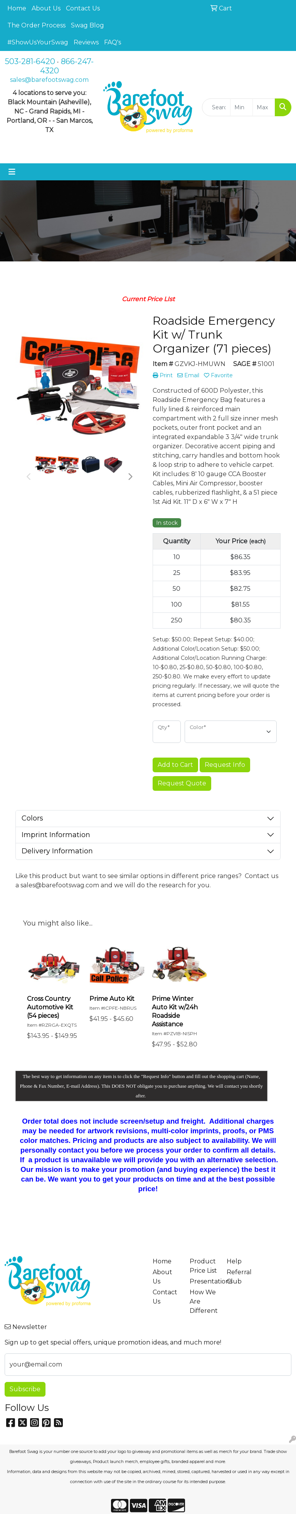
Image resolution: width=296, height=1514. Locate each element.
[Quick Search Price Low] (241, 107)
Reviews (86, 42)
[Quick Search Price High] (263, 107)
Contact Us (83, 8)
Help (234, 1261)
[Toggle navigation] (12, 171)
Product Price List (203, 1266)
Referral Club (239, 1276)
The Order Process (36, 25)
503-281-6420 (30, 61)
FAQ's (112, 42)
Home (16, 8)
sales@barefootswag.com (49, 79)
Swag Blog (87, 25)
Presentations (203, 1281)
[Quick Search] (216, 107)
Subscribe (25, 1389)
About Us (46, 8)
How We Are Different (203, 1301)
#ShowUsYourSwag (37, 42)
